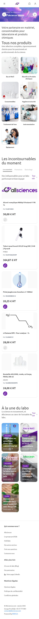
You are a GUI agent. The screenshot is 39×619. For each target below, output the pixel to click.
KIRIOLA (15, 614)
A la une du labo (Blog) (11, 566)
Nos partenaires (9, 570)
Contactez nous (9, 553)
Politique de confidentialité (13, 591)
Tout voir (34, 177)
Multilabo (7, 541)
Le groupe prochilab (10, 536)
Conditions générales (11, 595)
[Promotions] (18, 170)
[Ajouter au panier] (5, 265)
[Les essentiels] (7, 170)
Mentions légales (9, 587)
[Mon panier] (29, 4)
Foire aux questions (10, 549)
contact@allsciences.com (12, 611)
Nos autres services (10, 545)
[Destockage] (29, 170)
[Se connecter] (35, 4)
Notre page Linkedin (12, 574)
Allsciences (8, 532)
